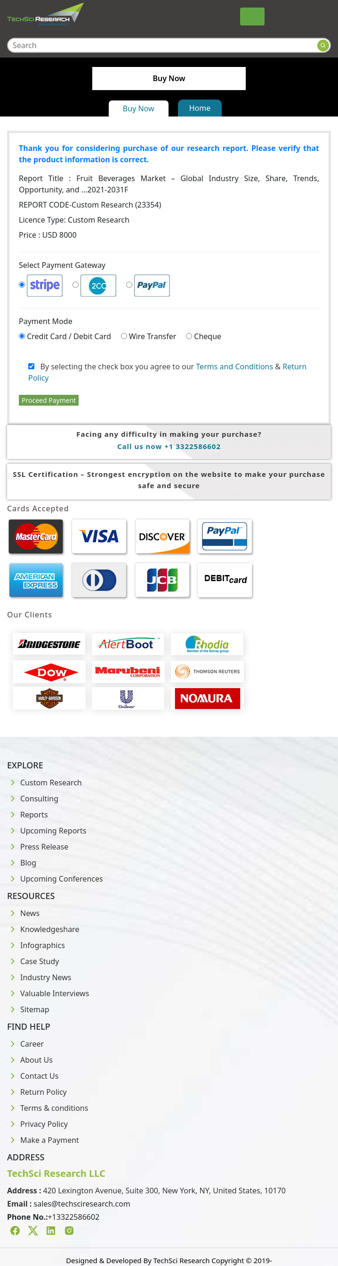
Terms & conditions (47, 1108)
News (23, 913)
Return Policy (37, 1092)
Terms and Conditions (234, 366)
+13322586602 (73, 1217)
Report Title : (169, 184)
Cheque (207, 336)
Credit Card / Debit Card (69, 336)
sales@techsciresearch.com (82, 1204)
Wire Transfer (153, 336)
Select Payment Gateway (62, 265)
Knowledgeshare (43, 929)
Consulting (32, 798)
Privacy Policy (37, 1124)
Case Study (33, 961)
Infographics (36, 945)
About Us (30, 1060)
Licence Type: (74, 220)
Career (25, 1043)
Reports (27, 814)
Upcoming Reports (46, 830)
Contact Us (32, 1076)
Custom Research (44, 782)
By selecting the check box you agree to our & (167, 372)
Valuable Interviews (48, 993)
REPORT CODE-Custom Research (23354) (90, 205)
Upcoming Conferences (55, 878)
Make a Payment (43, 1140)
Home (200, 108)
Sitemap (28, 1009)
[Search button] (323, 45)
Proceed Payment (49, 400)
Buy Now (138, 108)
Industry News (39, 977)
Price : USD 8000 (48, 235)
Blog (21, 862)
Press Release (37, 846)
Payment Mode (45, 321)
